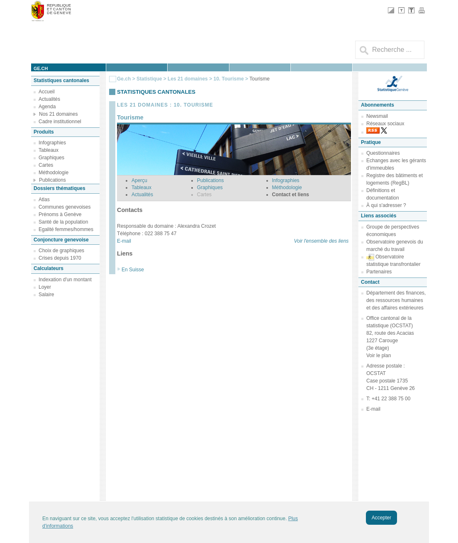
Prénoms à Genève (60, 214)
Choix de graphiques (61, 250)
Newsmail (377, 116)
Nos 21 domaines (58, 114)
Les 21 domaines (188, 79)
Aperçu (139, 180)
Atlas (44, 199)
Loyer (45, 287)
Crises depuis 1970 (60, 258)
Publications (52, 180)
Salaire (46, 294)
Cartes (46, 165)
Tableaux (48, 150)
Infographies (52, 143)
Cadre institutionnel (60, 121)
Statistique (149, 79)
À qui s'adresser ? (386, 205)
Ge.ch (124, 79)
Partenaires (379, 272)
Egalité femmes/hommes (66, 229)
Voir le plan (378, 355)
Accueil (47, 92)
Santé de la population (63, 222)
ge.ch (41, 68)
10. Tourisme (228, 79)
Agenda (47, 107)
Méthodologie (53, 172)
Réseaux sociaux (385, 124)
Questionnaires (383, 153)
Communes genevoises (64, 207)
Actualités (49, 99)
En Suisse (133, 270)
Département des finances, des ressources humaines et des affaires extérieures (396, 300)
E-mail (124, 241)
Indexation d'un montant (65, 279)
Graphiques (51, 158)
